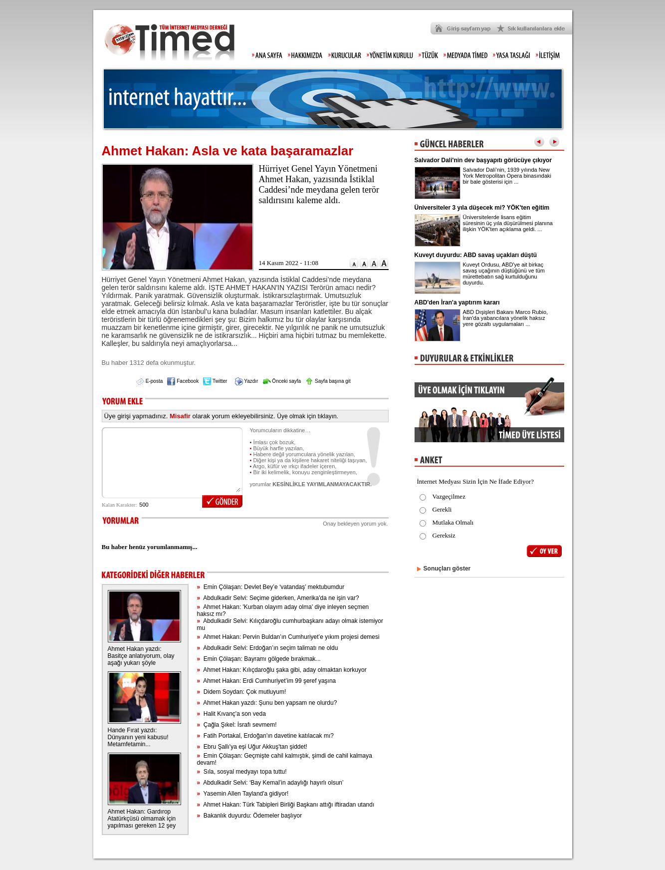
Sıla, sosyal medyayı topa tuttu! (241, 771)
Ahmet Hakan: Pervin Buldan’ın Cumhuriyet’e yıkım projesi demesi (288, 636)
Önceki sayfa (282, 381)
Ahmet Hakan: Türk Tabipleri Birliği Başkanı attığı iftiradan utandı (285, 804)
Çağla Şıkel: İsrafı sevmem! (236, 724)
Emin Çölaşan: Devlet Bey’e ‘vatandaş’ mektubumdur (270, 586)
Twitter (215, 381)
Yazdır (246, 381)
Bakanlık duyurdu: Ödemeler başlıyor (249, 815)
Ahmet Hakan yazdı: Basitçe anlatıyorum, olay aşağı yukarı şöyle (141, 655)
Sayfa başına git (328, 381)
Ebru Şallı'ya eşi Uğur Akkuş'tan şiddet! (252, 746)
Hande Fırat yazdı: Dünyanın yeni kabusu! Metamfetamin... (138, 737)
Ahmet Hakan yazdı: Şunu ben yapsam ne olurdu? (267, 702)
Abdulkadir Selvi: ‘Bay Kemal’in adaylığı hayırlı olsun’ (270, 782)
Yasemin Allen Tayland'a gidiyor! (242, 793)
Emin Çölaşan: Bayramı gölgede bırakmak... (258, 658)
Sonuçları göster (447, 568)
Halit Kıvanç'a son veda (231, 713)
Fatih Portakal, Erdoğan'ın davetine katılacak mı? (265, 735)
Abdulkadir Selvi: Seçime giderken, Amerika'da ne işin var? (278, 597)
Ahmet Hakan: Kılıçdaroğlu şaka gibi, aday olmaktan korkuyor (281, 669)
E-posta (149, 381)
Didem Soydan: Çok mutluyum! (241, 691)
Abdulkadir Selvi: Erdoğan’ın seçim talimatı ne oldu (267, 647)
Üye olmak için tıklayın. (307, 416)
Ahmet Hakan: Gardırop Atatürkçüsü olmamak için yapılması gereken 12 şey (142, 818)
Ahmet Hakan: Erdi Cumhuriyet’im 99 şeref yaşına (266, 680)
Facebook (183, 381)
